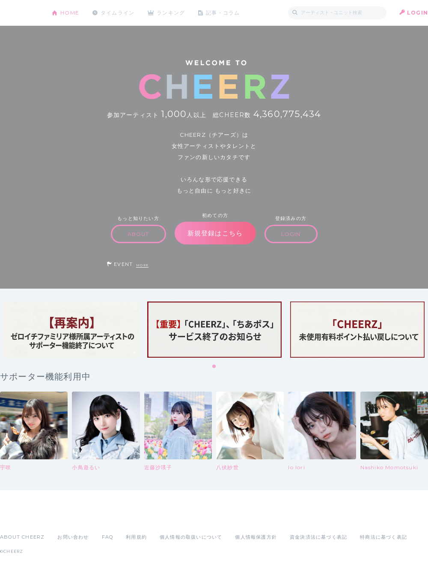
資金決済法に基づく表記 (318, 537)
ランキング (172, 12)
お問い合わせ (73, 537)
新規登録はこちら (215, 233)
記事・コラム (224, 12)
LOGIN (417, 12)
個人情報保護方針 (256, 537)
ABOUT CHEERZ (22, 537)
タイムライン (117, 12)
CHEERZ (19, 13)
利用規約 (136, 537)
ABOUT (138, 234)
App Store (19, 518)
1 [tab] (214, 367)
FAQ (107, 537)
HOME (69, 12)
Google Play (65, 518)
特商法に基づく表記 (383, 537)
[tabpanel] (71, 330)
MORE (142, 265)
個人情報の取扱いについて (191, 537)
